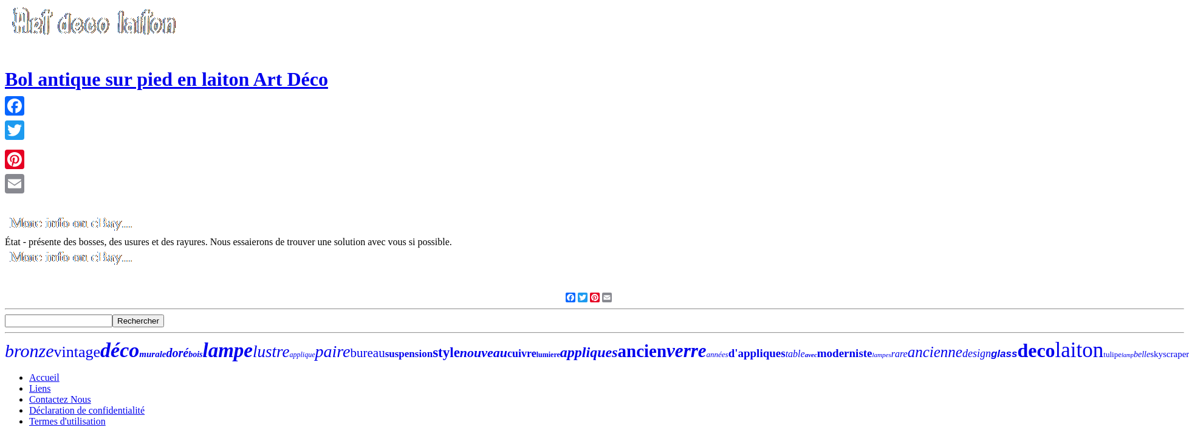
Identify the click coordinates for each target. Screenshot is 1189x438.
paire (332, 351)
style (446, 352)
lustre (271, 351)
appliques (589, 352)
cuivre (521, 353)
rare (899, 354)
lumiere (548, 354)
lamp (1128, 355)
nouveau (483, 352)
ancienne (935, 352)
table (795, 354)
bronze (29, 351)
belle (1142, 354)
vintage (77, 352)
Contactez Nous (60, 399)
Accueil (44, 377)
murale (152, 354)
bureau (368, 353)
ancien (642, 351)
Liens (40, 388)
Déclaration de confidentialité (87, 410)
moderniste (844, 353)
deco (1036, 350)
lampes (881, 354)
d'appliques (757, 353)
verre (686, 350)
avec (811, 354)
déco (119, 350)
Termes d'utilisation (67, 421)
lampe (227, 350)
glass (1004, 354)
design (976, 353)
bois (195, 354)
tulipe (1112, 354)
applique (302, 354)
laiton (1079, 350)
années (717, 354)
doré (177, 353)
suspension (409, 354)
